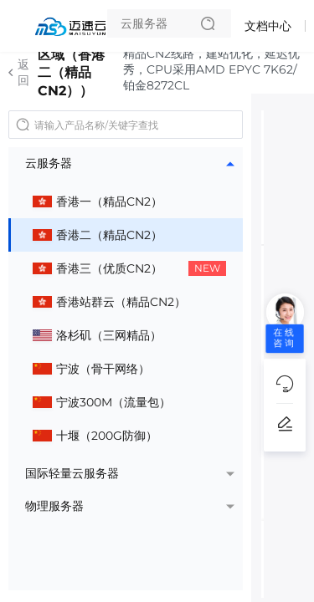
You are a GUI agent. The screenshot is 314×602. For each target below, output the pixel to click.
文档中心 (268, 25)
